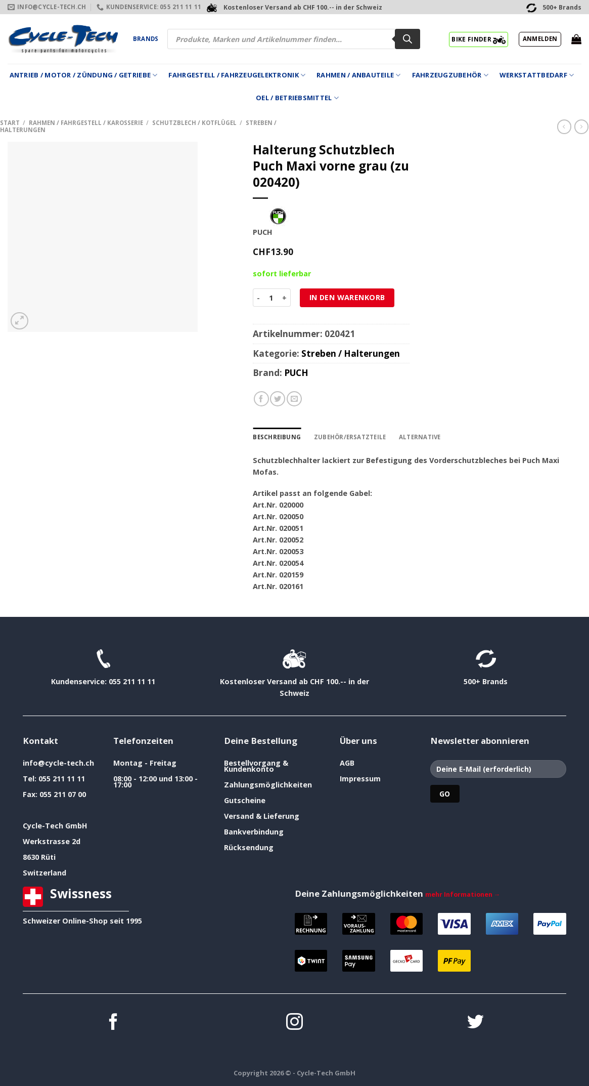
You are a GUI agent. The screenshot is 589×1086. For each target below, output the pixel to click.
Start (10, 123)
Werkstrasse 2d (51, 841)
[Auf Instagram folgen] (294, 1023)
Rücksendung (249, 847)
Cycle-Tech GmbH (55, 825)
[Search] (407, 39)
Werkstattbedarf (537, 75)
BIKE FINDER (478, 39)
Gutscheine (244, 800)
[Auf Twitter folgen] (475, 1023)
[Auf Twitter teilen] (277, 398)
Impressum (360, 778)
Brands (145, 39)
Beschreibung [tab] (277, 437)
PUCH (296, 373)
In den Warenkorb (347, 297)
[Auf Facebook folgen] (113, 1023)
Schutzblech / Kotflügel (194, 123)
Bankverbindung (254, 832)
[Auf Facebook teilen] (261, 398)
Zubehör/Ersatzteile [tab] (350, 437)
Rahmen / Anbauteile (358, 75)
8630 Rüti (39, 857)
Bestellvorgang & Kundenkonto (256, 766)
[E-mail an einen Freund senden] (294, 398)
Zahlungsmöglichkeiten (268, 784)
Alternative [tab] (420, 437)
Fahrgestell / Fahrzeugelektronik (236, 75)
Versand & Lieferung (261, 816)
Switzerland (44, 873)
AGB (347, 763)
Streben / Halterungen (350, 353)
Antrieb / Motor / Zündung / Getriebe (84, 75)
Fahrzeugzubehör (450, 75)
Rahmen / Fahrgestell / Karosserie (86, 123)
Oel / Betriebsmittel (297, 98)
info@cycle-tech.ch (58, 763)
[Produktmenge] (271, 297)
